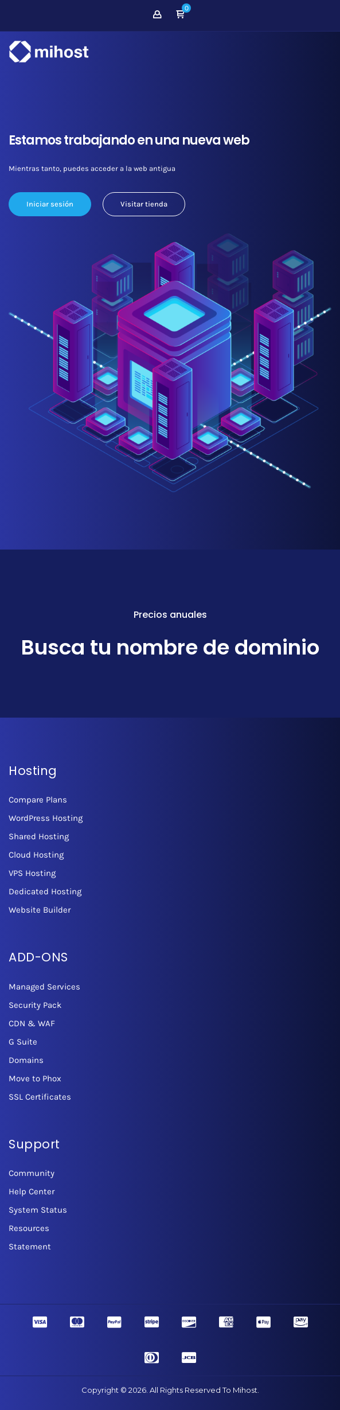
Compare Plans (38, 799)
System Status (38, 1210)
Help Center (31, 1191)
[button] (180, 15)
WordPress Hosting (46, 818)
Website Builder (40, 910)
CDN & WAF (32, 1023)
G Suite (23, 1042)
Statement (30, 1246)
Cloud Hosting (36, 855)
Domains (26, 1060)
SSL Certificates (40, 1097)
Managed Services (44, 986)
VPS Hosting (32, 873)
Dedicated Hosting (45, 891)
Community (31, 1173)
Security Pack (35, 1005)
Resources (29, 1228)
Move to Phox (35, 1078)
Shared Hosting (39, 836)
